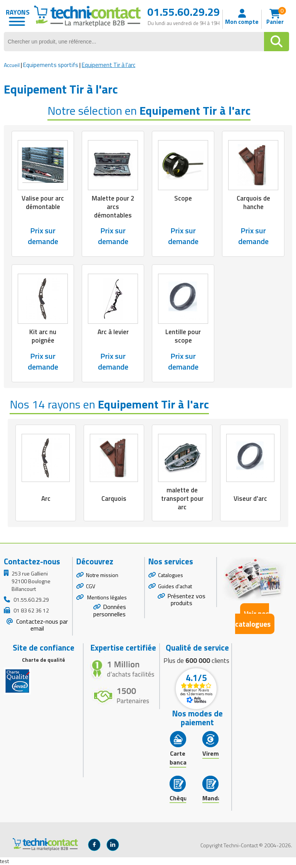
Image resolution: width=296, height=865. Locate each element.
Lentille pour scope (183, 336)
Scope (183, 198)
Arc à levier (113, 332)
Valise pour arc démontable (43, 202)
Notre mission (102, 575)
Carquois (113, 499)
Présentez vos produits (186, 599)
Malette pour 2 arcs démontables (113, 206)
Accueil (12, 65)
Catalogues (170, 575)
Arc (45, 499)
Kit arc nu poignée (42, 336)
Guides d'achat (175, 586)
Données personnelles (109, 610)
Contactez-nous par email (41, 624)
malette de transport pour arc (182, 498)
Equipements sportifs (50, 64)
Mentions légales (106, 597)
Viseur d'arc (250, 499)
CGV (90, 586)
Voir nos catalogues (253, 618)
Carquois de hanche (253, 202)
